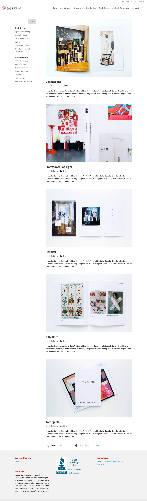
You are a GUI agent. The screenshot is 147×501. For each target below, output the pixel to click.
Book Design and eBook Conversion (114, 8)
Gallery (17, 42)
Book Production (21, 64)
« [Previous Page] (64, 446)
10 (87, 446)
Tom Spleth (53, 422)
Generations (53, 82)
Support (141, 2)
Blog (135, 2)
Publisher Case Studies (23, 82)
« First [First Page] (60, 446)
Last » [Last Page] (97, 446)
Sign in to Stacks (126, 2)
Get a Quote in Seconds (23, 39)
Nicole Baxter (53, 86)
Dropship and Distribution (85, 8)
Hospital (51, 252)
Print (55, 8)
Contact (135, 8)
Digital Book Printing (22, 32)
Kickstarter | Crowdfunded (25, 71)
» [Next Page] (93, 446)
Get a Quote (65, 8)
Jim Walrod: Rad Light (59, 167)
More (47, 491)
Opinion (18, 75)
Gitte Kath (52, 337)
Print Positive (20, 78)
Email (18, 461)
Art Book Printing (21, 35)
